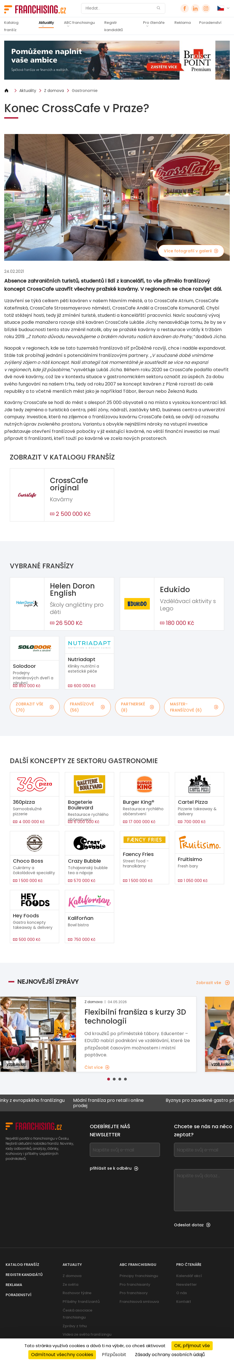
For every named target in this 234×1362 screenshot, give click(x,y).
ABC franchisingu (79, 22)
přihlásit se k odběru (114, 1168)
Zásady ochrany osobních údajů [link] (170, 1354)
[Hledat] (119, 8)
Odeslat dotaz (192, 1225)
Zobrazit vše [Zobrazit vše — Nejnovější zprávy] (213, 982)
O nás (181, 1293)
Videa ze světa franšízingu (87, 1334)
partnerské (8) (137, 707)
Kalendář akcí (189, 1275)
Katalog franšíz (11, 26)
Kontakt (183, 1301)
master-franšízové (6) (194, 707)
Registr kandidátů (113, 26)
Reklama (183, 22)
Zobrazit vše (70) (35, 707)
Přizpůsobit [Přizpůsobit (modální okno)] (114, 1354)
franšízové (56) (87, 707)
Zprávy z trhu (75, 1326)
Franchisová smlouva (139, 1301)
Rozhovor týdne (77, 1293)
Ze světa (70, 1284)
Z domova (54, 90)
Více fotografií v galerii (191, 251)
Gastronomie (85, 90)
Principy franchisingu (139, 1275)
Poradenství (210, 22)
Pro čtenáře (154, 22)
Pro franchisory (134, 1293)
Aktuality (46, 22)
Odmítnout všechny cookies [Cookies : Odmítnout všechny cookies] (62, 1354)
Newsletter (186, 1284)
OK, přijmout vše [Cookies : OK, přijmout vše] (192, 1345)
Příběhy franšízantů (81, 1301)
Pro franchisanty (135, 1284)
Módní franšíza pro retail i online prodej (114, 1103)
